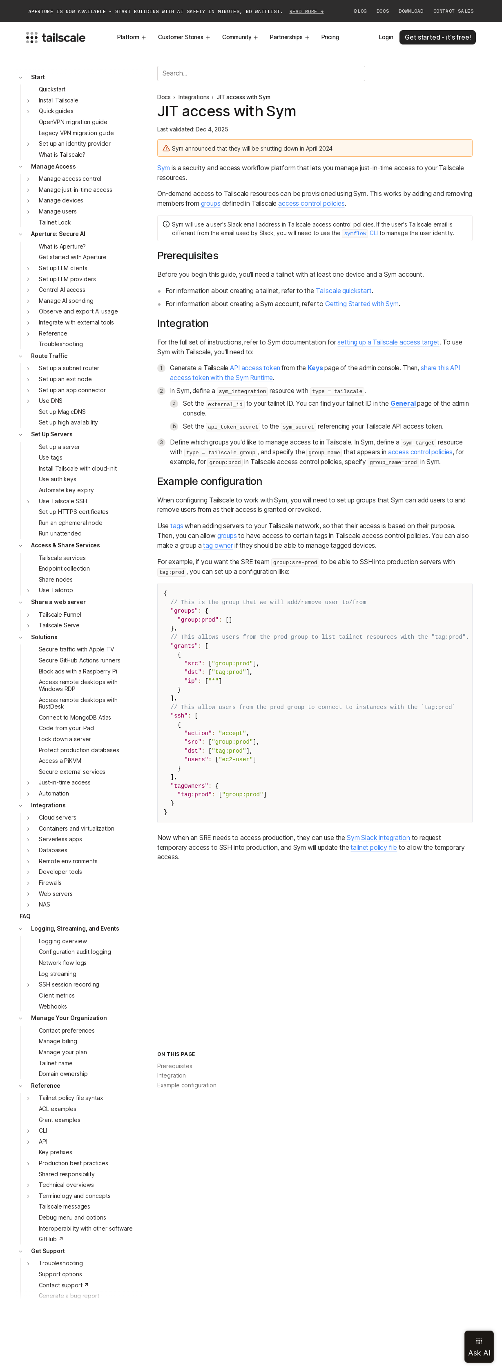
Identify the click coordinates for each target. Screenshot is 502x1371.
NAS (44, 904)
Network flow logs (63, 963)
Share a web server (58, 602)
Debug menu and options (72, 1217)
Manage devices (61, 200)
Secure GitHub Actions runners (79, 660)
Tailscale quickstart (344, 291)
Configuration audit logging (75, 952)
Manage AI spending (66, 301)
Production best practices (73, 1163)
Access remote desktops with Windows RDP (78, 685)
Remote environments (68, 861)
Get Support (48, 1251)
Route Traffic (49, 356)
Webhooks (53, 1006)
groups (211, 203)
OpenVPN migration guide (73, 122)
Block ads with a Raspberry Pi (78, 671)
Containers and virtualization (76, 828)
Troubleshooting (61, 344)
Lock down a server (65, 739)
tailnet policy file (373, 847)
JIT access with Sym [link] (243, 97)
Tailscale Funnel (60, 614)
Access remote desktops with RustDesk (78, 703)
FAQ (25, 916)
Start (38, 77)
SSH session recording (69, 984)
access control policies (311, 203)
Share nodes (56, 579)
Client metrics (57, 995)
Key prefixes (55, 1152)
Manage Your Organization (69, 1018)
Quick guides (56, 111)
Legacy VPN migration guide (76, 133)
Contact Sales (453, 11)
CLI (43, 1130)
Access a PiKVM (60, 761)
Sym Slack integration (378, 838)
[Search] (261, 73)
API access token (255, 368)
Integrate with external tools (76, 322)
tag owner (218, 545)
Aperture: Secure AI (58, 234)
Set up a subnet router (69, 368)
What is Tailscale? (62, 154)
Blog (360, 11)
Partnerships (290, 37)
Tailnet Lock (55, 222)
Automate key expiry (66, 490)
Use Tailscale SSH (63, 501)
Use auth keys (57, 479)
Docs (383, 11)
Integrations (48, 805)
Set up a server (59, 447)
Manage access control (70, 179)
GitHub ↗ (51, 1239)
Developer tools (60, 872)
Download (411, 11)
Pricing (330, 37)
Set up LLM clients (63, 268)
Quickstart (52, 89)
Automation (54, 793)
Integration (171, 1075)
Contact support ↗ (64, 1285)
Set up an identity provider (74, 143)
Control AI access (62, 290)
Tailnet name (56, 1063)
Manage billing (58, 1041)
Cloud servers (57, 817)
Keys (315, 368)
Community (240, 37)
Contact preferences (67, 1030)
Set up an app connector (72, 390)
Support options (60, 1274)
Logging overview (63, 941)
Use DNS (50, 401)
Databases (53, 850)
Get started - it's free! (438, 37)
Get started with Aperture (73, 257)
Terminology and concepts (75, 1196)
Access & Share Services (65, 545)
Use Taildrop (56, 590)
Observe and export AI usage (78, 311)
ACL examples (57, 1109)
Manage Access (53, 166)
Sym (163, 168)
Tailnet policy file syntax (71, 1098)
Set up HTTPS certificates (74, 512)
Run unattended (60, 533)
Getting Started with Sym (362, 304)
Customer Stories (184, 37)
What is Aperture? (62, 246)
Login (386, 37)
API (43, 1141)
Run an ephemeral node (71, 523)
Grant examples (59, 1120)
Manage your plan (63, 1052)
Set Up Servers (51, 434)
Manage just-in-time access (75, 190)
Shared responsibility (67, 1174)
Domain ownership (63, 1074)
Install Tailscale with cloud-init (78, 468)
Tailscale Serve (59, 625)
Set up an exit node (65, 379)
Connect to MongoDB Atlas (75, 717)
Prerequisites (174, 1066)
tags (176, 526)
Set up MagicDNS (62, 412)
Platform (132, 37)
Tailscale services (62, 558)
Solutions (44, 637)
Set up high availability (68, 422)
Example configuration (186, 1085)
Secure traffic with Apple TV (76, 649)
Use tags (50, 457)
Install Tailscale (58, 100)
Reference (53, 333)
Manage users (57, 211)
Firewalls (50, 883)
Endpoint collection (64, 568)
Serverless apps (60, 839)
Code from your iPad (66, 728)
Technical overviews (66, 1185)
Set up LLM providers (67, 279)
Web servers (55, 894)
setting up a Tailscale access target (388, 342)
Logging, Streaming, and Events (75, 928)
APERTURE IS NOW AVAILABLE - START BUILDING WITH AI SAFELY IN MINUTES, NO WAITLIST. (176, 11)
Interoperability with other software (86, 1228)
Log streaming (57, 974)
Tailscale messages (65, 1206)
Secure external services (72, 772)
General (403, 403)
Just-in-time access (64, 782)
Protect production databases (79, 750)
